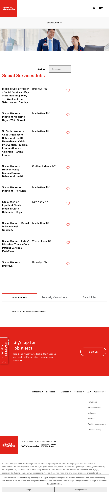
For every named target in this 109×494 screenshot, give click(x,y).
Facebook (51, 391)
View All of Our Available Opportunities (29, 311)
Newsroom (92, 402)
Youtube (79, 391)
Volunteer (92, 413)
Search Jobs (53, 23)
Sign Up (93, 351)
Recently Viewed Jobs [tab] (55, 297)
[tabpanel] (54, 307)
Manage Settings (81, 490)
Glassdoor (100, 391)
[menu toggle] (100, 8)
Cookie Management (97, 424)
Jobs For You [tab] (19, 297)
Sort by (41, 68)
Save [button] (63, 91)
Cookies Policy (94, 430)
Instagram (37, 391)
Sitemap (91, 418)
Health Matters (94, 407)
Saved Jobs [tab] (89, 297)
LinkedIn (66, 391)
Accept (28, 490)
